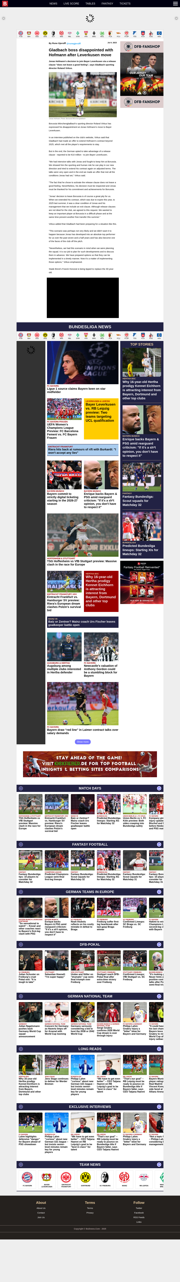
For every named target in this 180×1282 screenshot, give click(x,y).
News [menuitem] (53, 3)
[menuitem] (24, 3)
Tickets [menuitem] (125, 3)
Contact (41, 1255)
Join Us (41, 1260)
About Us (41, 1250)
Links (138, 1264)
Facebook (139, 1255)
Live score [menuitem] (71, 3)
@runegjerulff (74, 86)
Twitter (139, 1250)
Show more (83, 784)
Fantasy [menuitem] (107, 3)
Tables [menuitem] (90, 3)
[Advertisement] (90, 49)
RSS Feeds (139, 1260)
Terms (90, 1250)
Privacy (89, 1255)
